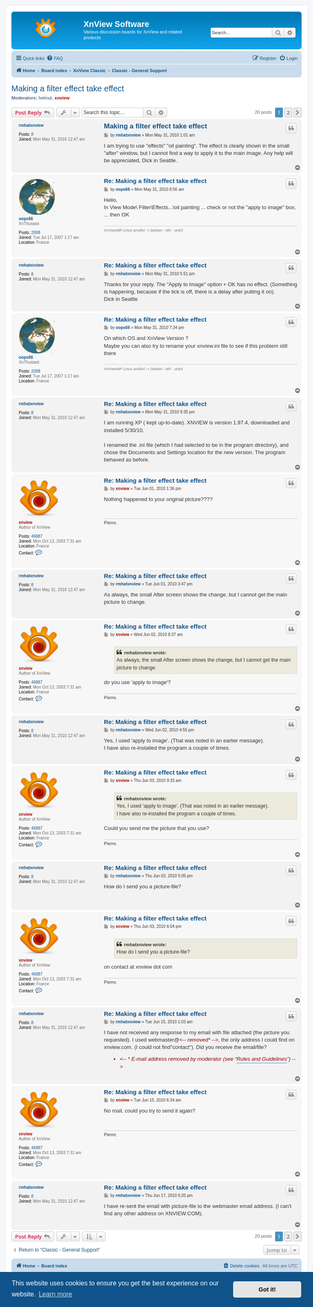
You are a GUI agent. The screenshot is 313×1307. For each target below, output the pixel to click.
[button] (297, 112)
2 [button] (288, 112)
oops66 (26, 218)
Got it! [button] (267, 1289)
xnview (62, 97)
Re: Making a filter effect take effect (155, 180)
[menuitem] (54, 58)
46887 (37, 536)
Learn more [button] (55, 1294)
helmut (45, 97)
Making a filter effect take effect (67, 88)
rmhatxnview (31, 125)
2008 (35, 232)
